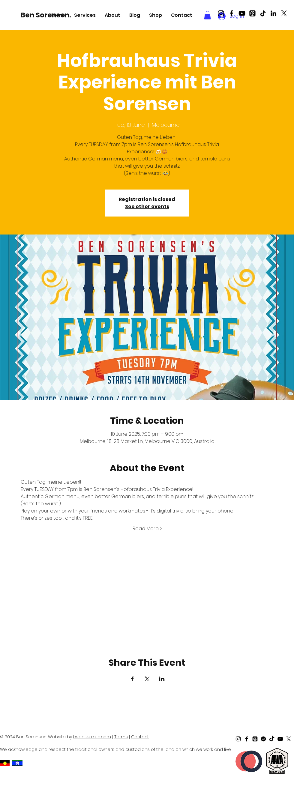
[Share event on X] (147, 679)
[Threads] (252, 13)
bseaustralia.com (92, 737)
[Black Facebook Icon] (231, 13)
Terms (121, 737)
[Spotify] (263, 739)
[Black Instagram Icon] (221, 13)
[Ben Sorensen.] (47, 15)
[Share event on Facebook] (132, 679)
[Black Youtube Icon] (242, 13)
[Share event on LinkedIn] (162, 679)
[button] (85, 15)
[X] (284, 13)
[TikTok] (263, 13)
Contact (140, 737)
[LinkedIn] (273, 13)
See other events (147, 206)
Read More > (147, 528)
